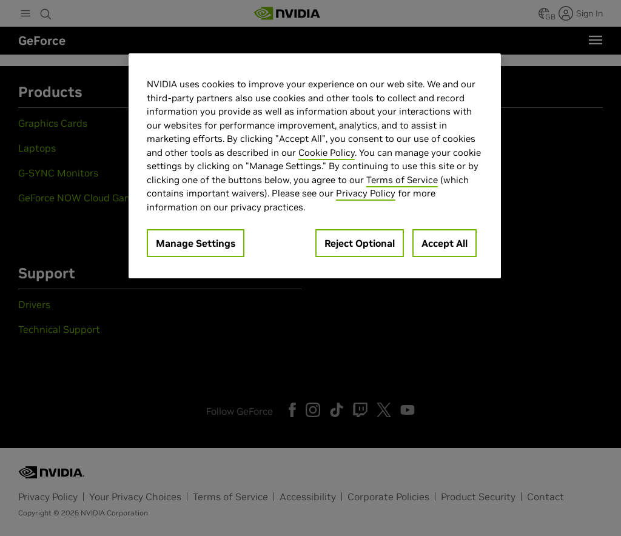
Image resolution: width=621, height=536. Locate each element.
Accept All (444, 243)
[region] (315, 165)
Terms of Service (402, 180)
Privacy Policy (365, 193)
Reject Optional (359, 243)
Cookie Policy (326, 152)
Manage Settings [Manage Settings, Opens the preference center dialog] (195, 243)
